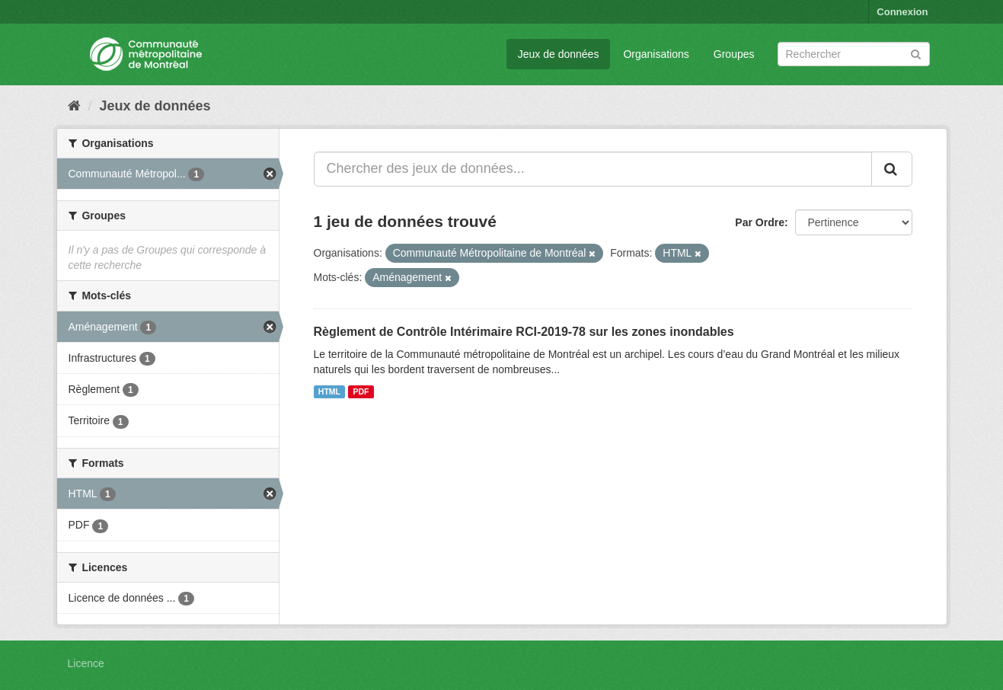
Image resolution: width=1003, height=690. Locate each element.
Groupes (734, 54)
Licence (86, 663)
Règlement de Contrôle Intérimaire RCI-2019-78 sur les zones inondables (524, 331)
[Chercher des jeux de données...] (593, 169)
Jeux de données (558, 54)
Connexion (902, 12)
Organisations (655, 54)
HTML (329, 391)
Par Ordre (759, 222)
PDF (361, 391)
